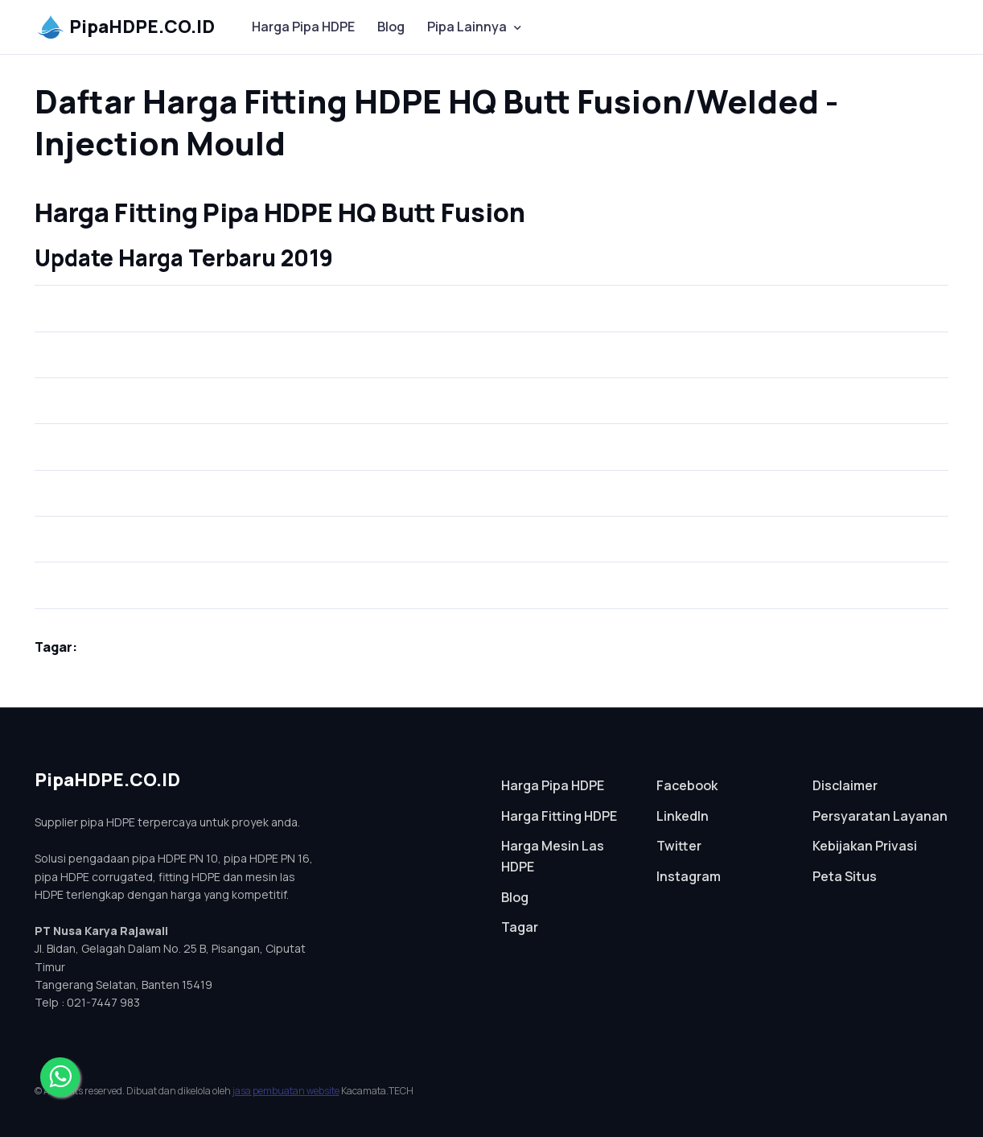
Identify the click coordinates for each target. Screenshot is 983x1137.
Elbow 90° (74, 346)
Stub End (72, 300)
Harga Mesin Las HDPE (552, 856)
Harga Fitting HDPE (559, 816)
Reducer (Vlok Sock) (100, 577)
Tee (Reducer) (87, 531)
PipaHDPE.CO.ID (126, 26)
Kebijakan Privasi (864, 846)
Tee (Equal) (80, 485)
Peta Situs (844, 876)
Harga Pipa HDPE (303, 26)
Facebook (687, 785)
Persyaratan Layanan (880, 816)
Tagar (519, 927)
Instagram (688, 876)
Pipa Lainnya (467, 26)
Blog (391, 26)
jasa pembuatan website (285, 1091)
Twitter (678, 846)
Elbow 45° (74, 393)
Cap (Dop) (76, 439)
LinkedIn (682, 816)
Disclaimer (845, 785)
